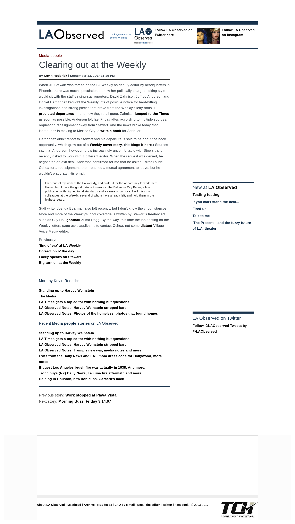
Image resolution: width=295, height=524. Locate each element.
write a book (110, 131)
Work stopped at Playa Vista (90, 395)
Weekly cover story (106, 145)
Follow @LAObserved (211, 326)
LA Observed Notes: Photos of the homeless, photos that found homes (98, 313)
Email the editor (148, 504)
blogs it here (141, 145)
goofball (73, 220)
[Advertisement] (136, 10)
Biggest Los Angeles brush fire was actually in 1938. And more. (92, 367)
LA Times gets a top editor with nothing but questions (84, 302)
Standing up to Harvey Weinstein (66, 290)
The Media (47, 296)
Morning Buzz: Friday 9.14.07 (84, 401)
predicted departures (56, 114)
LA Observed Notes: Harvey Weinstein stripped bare (83, 308)
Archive (89, 504)
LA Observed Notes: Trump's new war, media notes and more (90, 350)
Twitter (167, 504)
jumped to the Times (152, 114)
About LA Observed (51, 504)
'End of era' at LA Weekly (60, 245)
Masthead (74, 504)
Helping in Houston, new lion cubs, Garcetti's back (81, 379)
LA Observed (222, 187)
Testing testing (206, 195)
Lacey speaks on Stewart (60, 257)
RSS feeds (104, 504)
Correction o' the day (56, 251)
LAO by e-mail (125, 504)
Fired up (199, 209)
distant (146, 226)
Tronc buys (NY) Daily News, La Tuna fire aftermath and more (90, 373)
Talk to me (201, 216)
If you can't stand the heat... (216, 202)
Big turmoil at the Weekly (60, 263)
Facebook (182, 504)
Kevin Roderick (55, 75)
